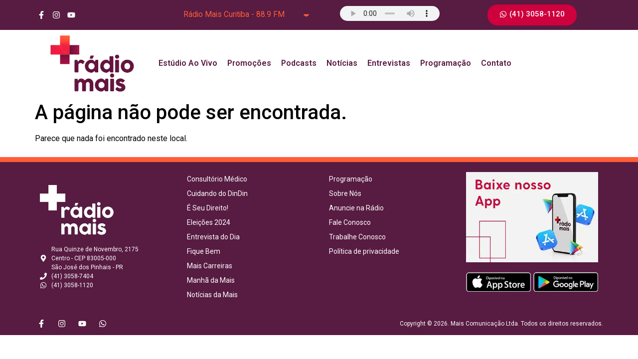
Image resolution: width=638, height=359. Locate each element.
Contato (496, 63)
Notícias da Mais (212, 295)
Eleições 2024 (208, 222)
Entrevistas (388, 63)
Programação (445, 63)
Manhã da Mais (211, 280)
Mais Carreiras (209, 266)
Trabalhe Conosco (357, 237)
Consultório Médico (217, 179)
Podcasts (299, 63)
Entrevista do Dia (213, 237)
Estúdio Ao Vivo (188, 63)
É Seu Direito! (207, 208)
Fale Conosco (350, 222)
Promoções (249, 63)
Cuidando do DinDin (217, 193)
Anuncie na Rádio (356, 208)
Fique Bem (203, 251)
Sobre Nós (345, 193)
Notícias (341, 63)
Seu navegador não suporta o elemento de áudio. (390, 13)
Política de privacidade (364, 251)
